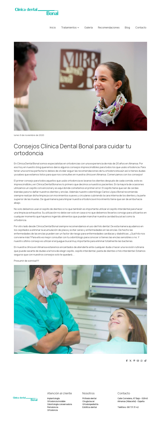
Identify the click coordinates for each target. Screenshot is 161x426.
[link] (36, 11)
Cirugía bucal (88, 401)
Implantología (53, 398)
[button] (70, 27)
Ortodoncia (52, 410)
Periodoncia (52, 407)
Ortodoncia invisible (56, 401)
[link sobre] (28, 399)
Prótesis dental (89, 398)
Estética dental (89, 407)
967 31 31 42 (133, 407)
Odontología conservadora (59, 404)
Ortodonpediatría (90, 404)
